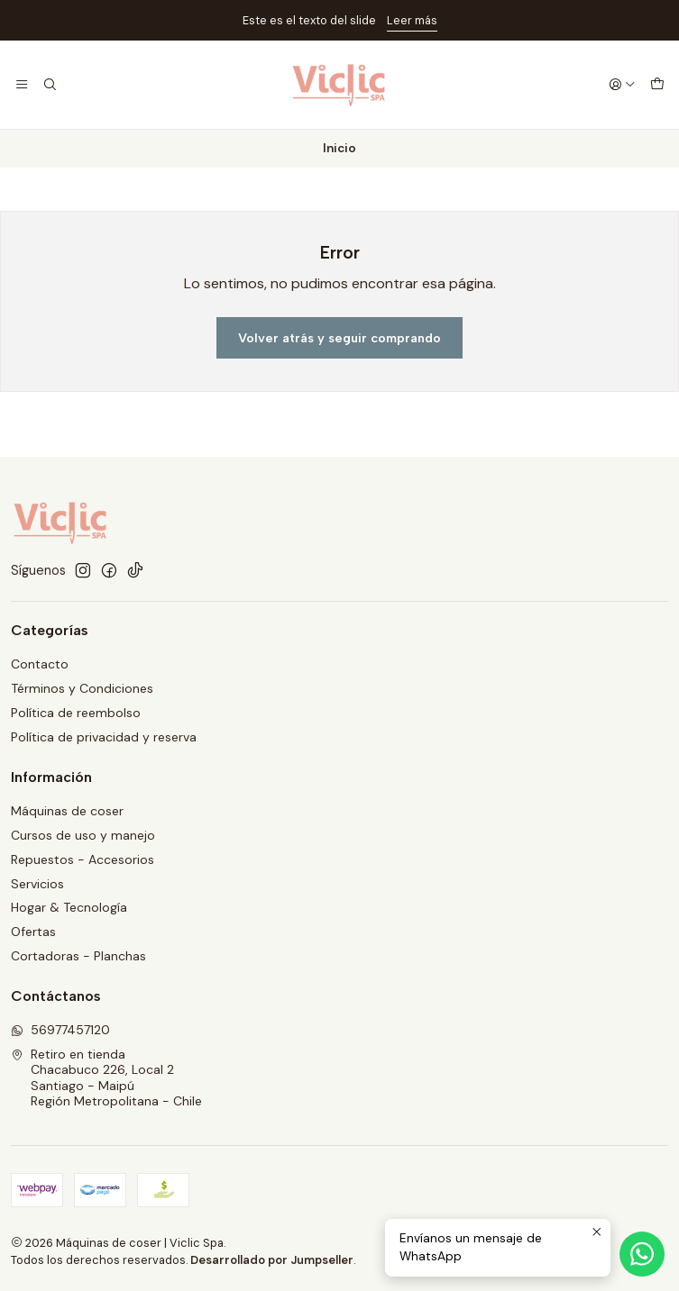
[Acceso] (622, 84)
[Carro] (657, 84)
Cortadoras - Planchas (78, 956)
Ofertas (33, 931)
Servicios (37, 884)
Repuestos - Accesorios (82, 859)
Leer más (412, 20)
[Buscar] (49, 84)
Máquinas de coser (67, 811)
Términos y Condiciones (82, 688)
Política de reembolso (76, 713)
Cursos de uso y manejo (83, 835)
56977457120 (60, 1030)
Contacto (40, 664)
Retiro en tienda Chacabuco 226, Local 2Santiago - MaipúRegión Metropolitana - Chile (106, 1078)
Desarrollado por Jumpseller (271, 1260)
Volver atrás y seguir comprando (339, 338)
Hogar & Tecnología (69, 907)
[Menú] (21, 84)
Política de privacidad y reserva (104, 737)
